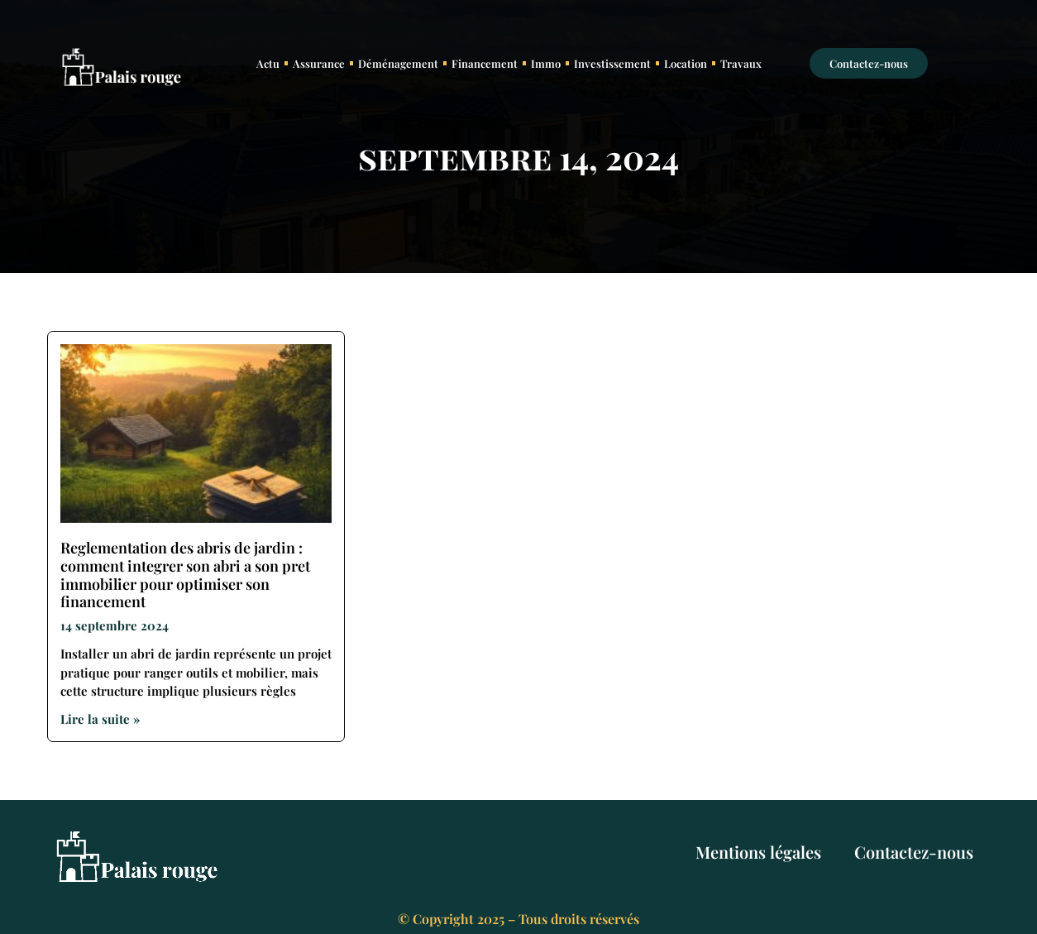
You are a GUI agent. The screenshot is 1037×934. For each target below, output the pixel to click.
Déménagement (398, 63)
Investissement (612, 63)
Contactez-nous (913, 852)
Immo (546, 63)
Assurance (319, 63)
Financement (485, 63)
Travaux (741, 63)
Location (685, 63)
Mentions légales (758, 852)
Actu (268, 63)
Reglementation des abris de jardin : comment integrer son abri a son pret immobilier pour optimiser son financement (185, 574)
